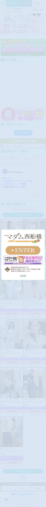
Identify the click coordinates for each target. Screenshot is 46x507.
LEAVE (23, 276)
